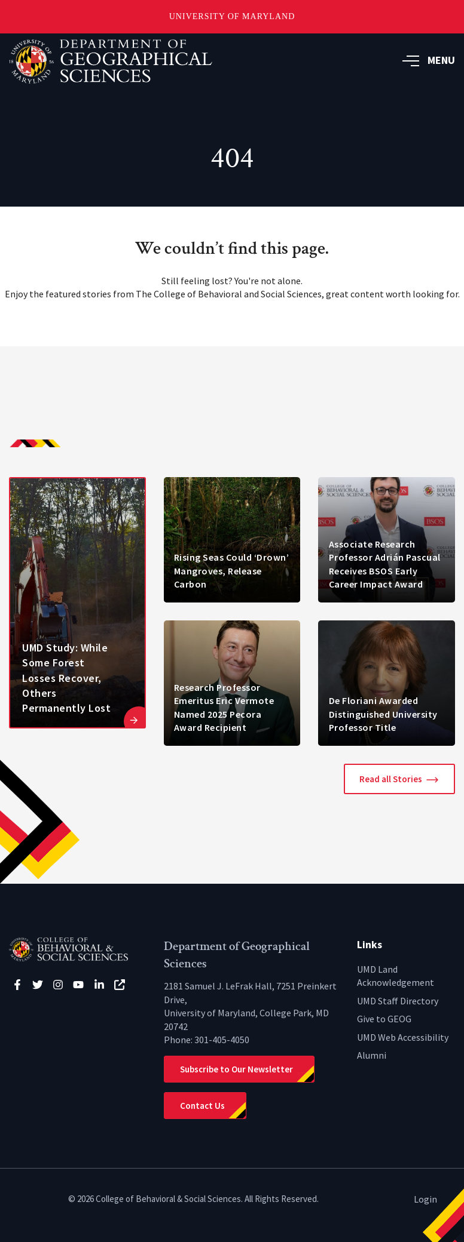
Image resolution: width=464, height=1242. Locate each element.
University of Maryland (232, 16)
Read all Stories (390, 779)
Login (425, 1199)
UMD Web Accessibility (402, 1037)
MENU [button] (428, 60)
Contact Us (202, 1105)
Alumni (371, 1055)
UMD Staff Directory (397, 1001)
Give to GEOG (384, 1019)
